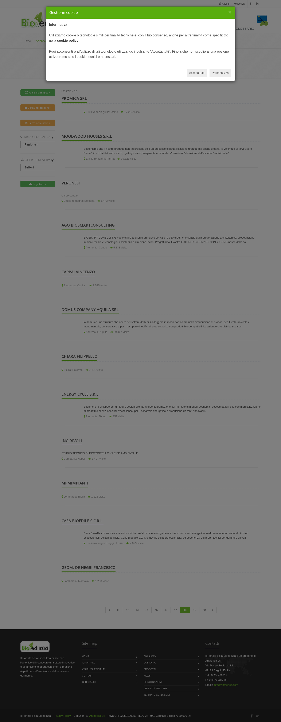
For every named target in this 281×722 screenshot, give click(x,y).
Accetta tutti (196, 73)
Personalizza (220, 73)
